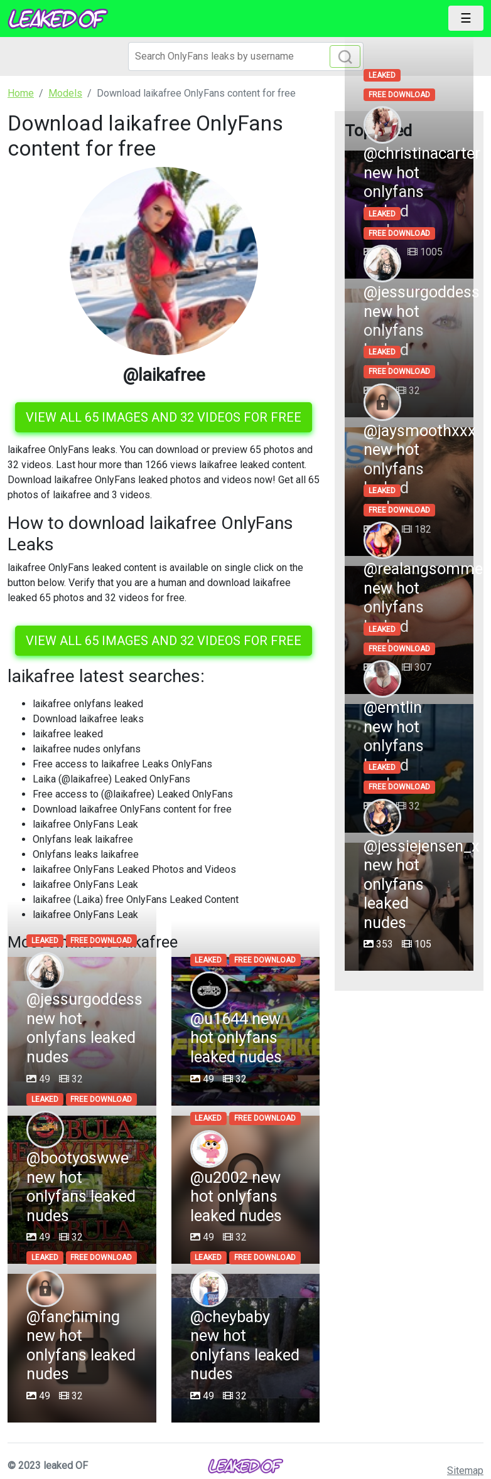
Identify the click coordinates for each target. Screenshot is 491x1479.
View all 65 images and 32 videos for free (163, 417)
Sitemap (465, 1470)
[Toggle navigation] (465, 18)
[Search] (246, 56)
